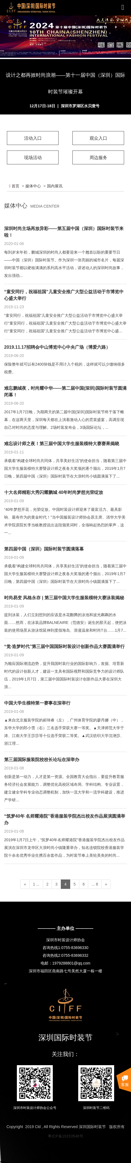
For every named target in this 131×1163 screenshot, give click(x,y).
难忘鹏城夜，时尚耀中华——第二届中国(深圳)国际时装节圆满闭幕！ (65, 391)
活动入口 (33, 138)
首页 (14, 186)
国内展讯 (54, 186)
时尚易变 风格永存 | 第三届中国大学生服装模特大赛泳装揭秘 (64, 597)
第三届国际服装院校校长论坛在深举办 (41, 759)
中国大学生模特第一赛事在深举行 (37, 703)
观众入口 (98, 138)
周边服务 (98, 157)
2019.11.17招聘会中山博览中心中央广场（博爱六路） (57, 347)
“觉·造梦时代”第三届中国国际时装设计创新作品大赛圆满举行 (64, 646)
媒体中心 (33, 186)
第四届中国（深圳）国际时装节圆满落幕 (44, 549)
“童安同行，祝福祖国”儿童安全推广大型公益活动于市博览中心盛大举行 (64, 295)
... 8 (94, 884)
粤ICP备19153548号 (65, 1136)
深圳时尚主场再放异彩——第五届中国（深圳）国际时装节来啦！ (64, 232)
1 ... (36, 884)
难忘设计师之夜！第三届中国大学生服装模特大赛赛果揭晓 (61, 443)
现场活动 (33, 157)
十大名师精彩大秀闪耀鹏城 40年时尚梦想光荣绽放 (53, 492)
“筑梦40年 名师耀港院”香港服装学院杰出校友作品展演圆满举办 (64, 819)
